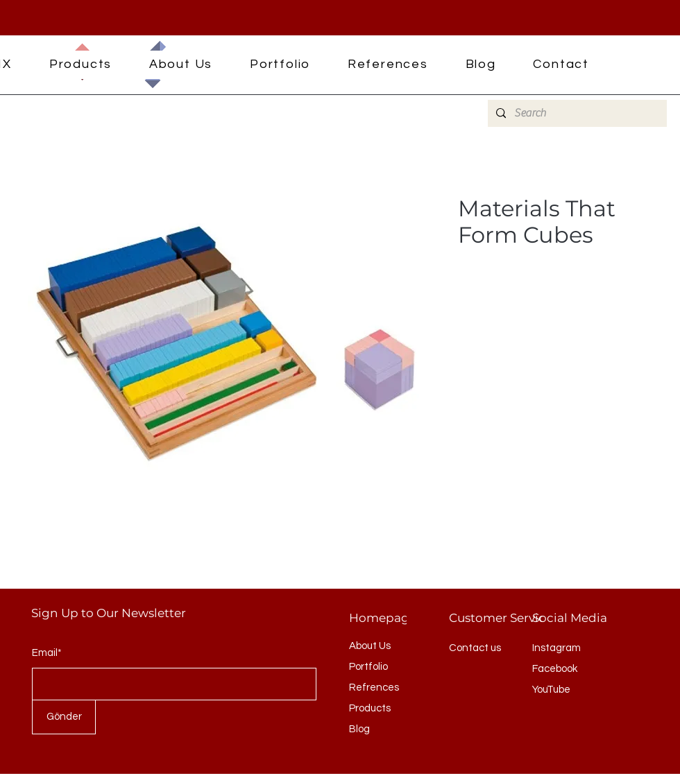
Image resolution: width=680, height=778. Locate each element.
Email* (47, 653)
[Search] (576, 113)
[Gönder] (64, 717)
